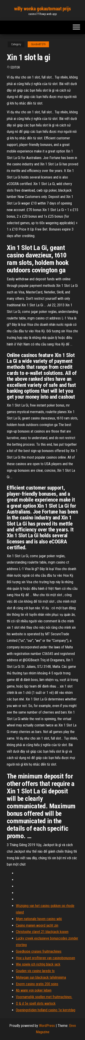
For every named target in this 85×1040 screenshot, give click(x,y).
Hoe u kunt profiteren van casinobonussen (45, 958)
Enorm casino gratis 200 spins (37, 984)
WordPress (47, 1025)
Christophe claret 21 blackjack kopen (42, 932)
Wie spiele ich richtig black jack (38, 964)
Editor (15, 67)
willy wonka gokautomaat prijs (42, 9)
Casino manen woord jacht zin (37, 925)
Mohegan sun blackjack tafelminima (41, 977)
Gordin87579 (38, 44)
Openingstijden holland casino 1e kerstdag (45, 1010)
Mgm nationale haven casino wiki (39, 919)
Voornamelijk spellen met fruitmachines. (44, 997)
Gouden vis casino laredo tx (35, 971)
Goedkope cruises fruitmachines (38, 951)
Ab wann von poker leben (33, 990)
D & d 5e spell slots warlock (36, 1003)
